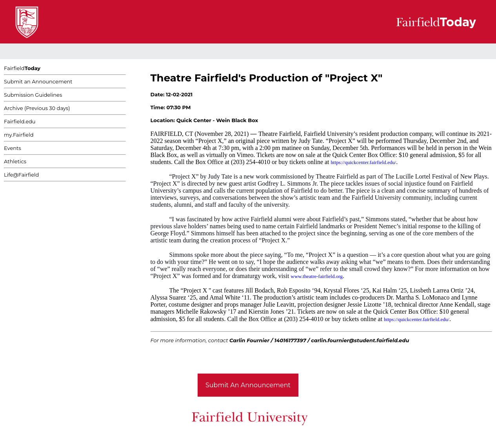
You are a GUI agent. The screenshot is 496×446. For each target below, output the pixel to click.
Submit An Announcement (248, 385)
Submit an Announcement (38, 81)
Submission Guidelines (33, 95)
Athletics (15, 161)
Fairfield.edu (20, 121)
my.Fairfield (19, 135)
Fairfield (22, 68)
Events (12, 148)
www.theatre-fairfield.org (316, 276)
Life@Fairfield (21, 175)
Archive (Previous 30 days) (37, 108)
